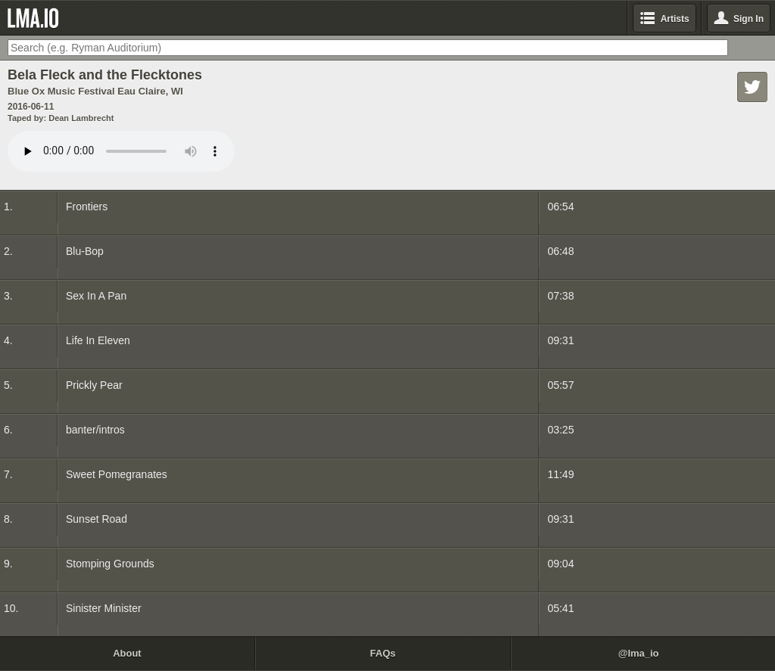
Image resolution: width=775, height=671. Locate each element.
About (127, 653)
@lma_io (638, 653)
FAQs (383, 653)
